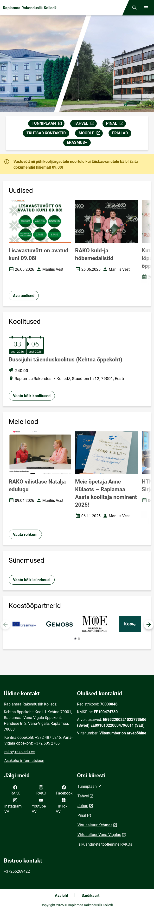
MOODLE (90, 134)
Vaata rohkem (25, 534)
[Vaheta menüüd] (146, 8)
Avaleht (61, 895)
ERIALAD (120, 133)
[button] (149, 624)
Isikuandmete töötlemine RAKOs (104, 844)
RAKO (15, 790)
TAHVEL (85, 124)
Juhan (82, 805)
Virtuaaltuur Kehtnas (94, 825)
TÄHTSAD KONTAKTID (46, 133)
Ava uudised (23, 295)
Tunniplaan (87, 786)
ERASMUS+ (77, 142)
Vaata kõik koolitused (32, 396)
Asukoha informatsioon (24, 760)
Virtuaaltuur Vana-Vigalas (99, 834)
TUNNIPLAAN (48, 124)
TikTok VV (61, 805)
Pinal (81, 815)
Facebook (64, 790)
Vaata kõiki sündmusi (31, 580)
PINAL (116, 124)
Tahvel (83, 796)
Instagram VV (13, 805)
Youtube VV (39, 805)
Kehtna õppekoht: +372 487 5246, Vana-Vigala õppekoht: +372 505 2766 (38, 740)
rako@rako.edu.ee (19, 752)
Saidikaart (90, 895)
